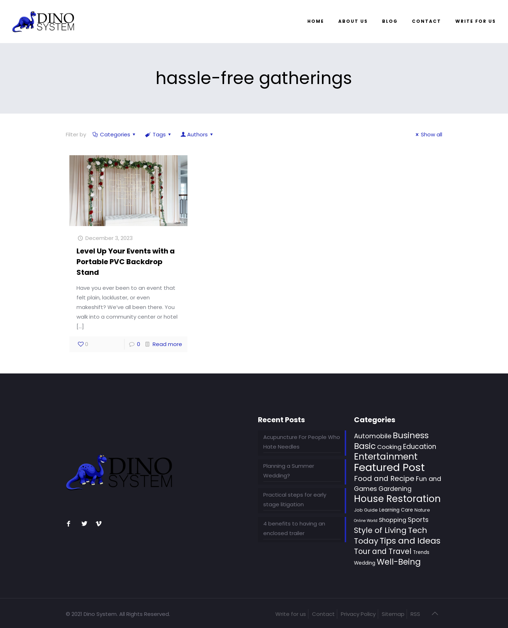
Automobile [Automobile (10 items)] (372, 435)
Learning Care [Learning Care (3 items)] (396, 510)
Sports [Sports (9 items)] (418, 519)
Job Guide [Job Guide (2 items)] (366, 510)
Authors (197, 134)
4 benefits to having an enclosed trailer (294, 528)
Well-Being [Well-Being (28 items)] (399, 561)
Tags (158, 134)
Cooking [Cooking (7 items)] (389, 447)
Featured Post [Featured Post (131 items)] (389, 467)
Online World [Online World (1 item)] (365, 520)
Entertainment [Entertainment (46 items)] (386, 456)
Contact (323, 614)
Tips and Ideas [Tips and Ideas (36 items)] (410, 540)
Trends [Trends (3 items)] (421, 552)
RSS (415, 614)
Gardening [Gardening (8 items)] (395, 489)
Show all (427, 134)
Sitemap (393, 614)
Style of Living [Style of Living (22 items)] (380, 530)
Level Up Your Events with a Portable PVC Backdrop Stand (125, 261)
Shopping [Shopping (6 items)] (392, 520)
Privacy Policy (358, 614)
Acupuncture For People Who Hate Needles (301, 441)
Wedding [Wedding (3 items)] (364, 563)
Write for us (290, 614)
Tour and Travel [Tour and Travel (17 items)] (383, 551)
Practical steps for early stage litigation (294, 499)
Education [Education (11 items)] (419, 446)
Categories (114, 134)
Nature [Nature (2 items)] (422, 510)
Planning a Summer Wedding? (288, 470)
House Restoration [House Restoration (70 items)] (397, 498)
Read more (167, 344)
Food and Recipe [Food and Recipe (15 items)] (384, 478)
